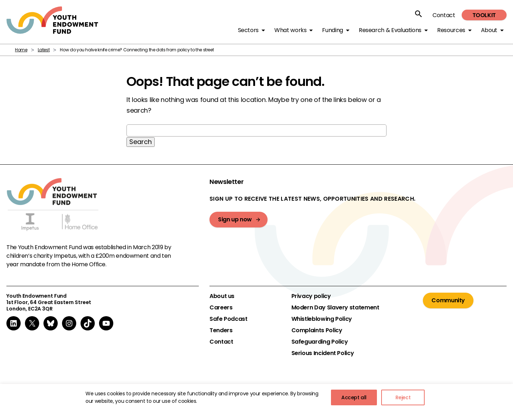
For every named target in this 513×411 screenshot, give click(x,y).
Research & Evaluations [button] (390, 30)
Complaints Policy (316, 330)
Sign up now (235, 219)
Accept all (354, 397)
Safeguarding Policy (319, 341)
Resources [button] (451, 30)
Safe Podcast (228, 319)
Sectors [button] (248, 30)
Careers (220, 307)
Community (448, 300)
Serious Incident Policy (322, 353)
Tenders (220, 330)
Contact (443, 15)
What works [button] (290, 30)
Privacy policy (311, 296)
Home (21, 50)
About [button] (489, 30)
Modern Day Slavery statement (335, 307)
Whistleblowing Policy (321, 319)
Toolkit (484, 15)
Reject (403, 397)
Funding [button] (332, 30)
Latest (44, 50)
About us (221, 296)
